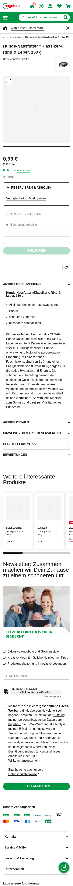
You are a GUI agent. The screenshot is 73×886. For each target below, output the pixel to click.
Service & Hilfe (15, 847)
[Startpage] (11, 6)
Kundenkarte (23, 170)
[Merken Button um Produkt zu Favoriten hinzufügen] (66, 267)
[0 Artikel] (36, 240)
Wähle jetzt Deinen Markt (27, 28)
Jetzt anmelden (36, 786)
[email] (36, 675)
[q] (40, 17)
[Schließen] (67, 28)
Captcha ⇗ (52, 697)
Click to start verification (35, 692)
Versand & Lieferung (19, 858)
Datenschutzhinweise (22, 774)
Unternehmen (14, 869)
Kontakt (10, 836)
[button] (5, 17)
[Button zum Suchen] (65, 17)
